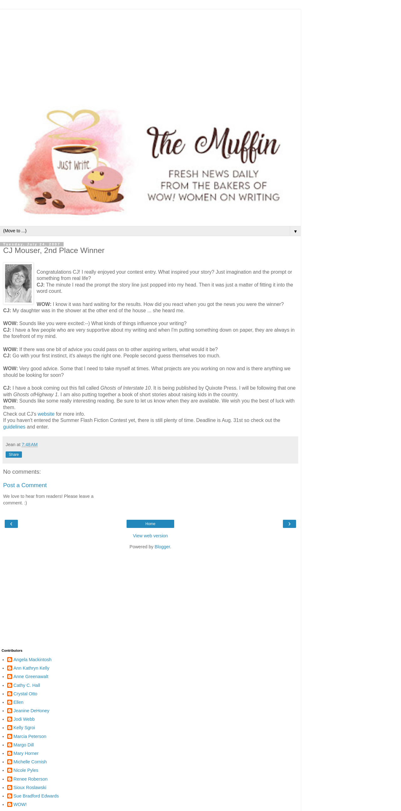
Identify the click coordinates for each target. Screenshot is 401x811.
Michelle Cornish (30, 761)
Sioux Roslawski (29, 787)
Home (150, 524)
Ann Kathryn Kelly (31, 668)
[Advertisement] (150, 53)
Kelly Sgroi (24, 727)
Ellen (18, 702)
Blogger (162, 546)
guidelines (14, 426)
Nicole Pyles (25, 770)
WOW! (20, 804)
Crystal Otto (25, 693)
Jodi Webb (24, 719)
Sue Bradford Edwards (36, 795)
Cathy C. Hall (26, 685)
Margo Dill (23, 744)
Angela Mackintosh (32, 659)
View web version (150, 535)
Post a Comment (25, 485)
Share (14, 454)
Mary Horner (26, 753)
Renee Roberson (30, 779)
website (46, 414)
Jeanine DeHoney (31, 710)
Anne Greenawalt (30, 676)
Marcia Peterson (29, 736)
